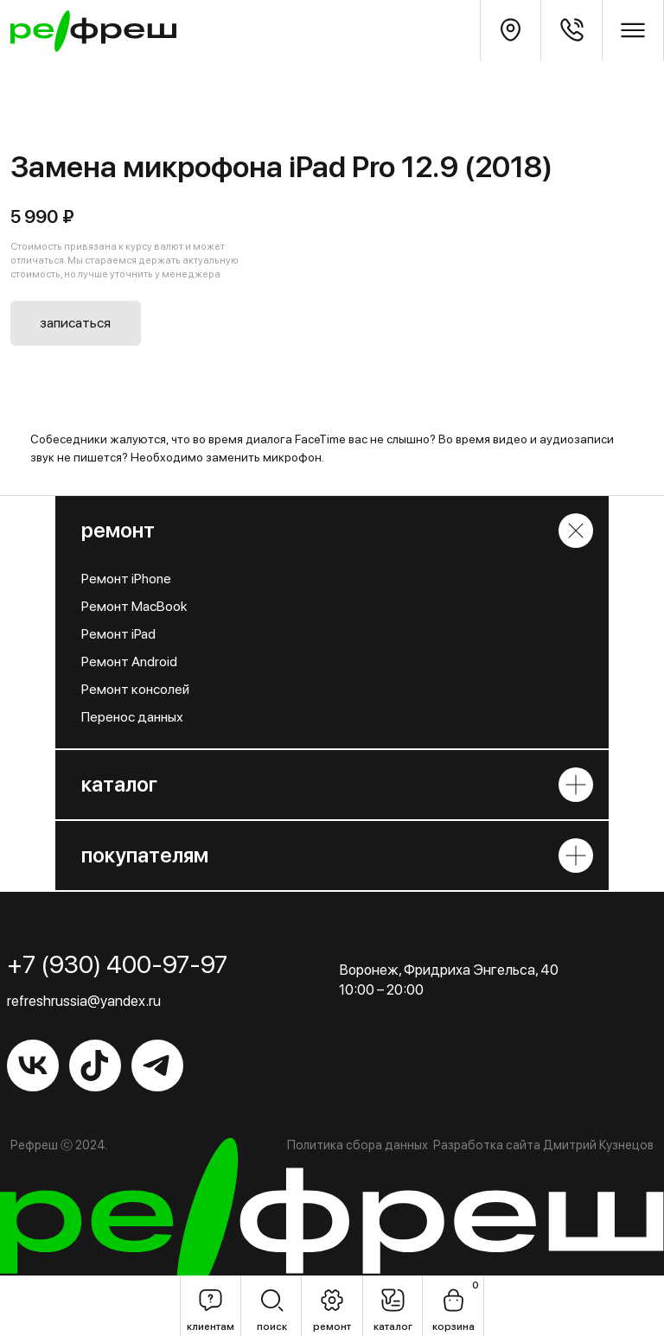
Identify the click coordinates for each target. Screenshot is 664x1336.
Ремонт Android (129, 661)
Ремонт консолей (135, 689)
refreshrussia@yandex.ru (84, 1000)
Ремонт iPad (118, 634)
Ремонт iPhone (126, 578)
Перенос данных (132, 717)
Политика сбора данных (357, 1144)
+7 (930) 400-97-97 (117, 964)
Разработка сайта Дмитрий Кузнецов (543, 1144)
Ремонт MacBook (134, 606)
